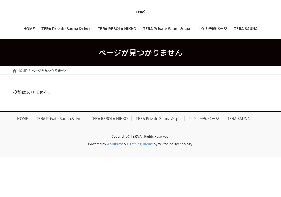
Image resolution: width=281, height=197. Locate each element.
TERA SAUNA (238, 118)
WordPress (115, 143)
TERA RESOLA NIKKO (109, 118)
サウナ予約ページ (204, 118)
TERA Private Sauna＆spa (158, 118)
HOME (22, 118)
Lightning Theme (140, 143)
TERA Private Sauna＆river (59, 118)
